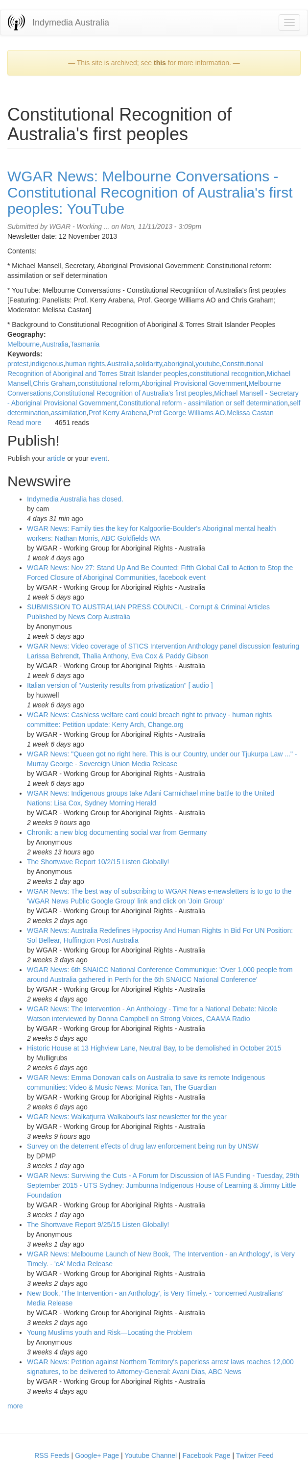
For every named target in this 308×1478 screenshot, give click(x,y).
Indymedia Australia (70, 22)
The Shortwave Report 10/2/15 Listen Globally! (98, 862)
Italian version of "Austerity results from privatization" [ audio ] (120, 685)
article (56, 458)
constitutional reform (108, 383)
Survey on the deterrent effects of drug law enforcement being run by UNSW (143, 1146)
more (15, 1406)
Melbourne (23, 344)
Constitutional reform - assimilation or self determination (202, 403)
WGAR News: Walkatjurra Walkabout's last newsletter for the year (127, 1117)
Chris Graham (54, 383)
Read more (24, 422)
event (99, 458)
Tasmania (84, 344)
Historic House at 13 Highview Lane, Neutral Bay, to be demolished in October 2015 (154, 1048)
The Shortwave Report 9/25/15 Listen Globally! (98, 1224)
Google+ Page (97, 1455)
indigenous (47, 364)
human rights (85, 364)
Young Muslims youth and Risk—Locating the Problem (109, 1332)
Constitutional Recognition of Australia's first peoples (132, 393)
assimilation (69, 413)
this (160, 63)
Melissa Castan (250, 413)
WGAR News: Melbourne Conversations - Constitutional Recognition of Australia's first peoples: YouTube (150, 192)
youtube (207, 364)
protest (17, 364)
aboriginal (179, 364)
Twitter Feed (255, 1455)
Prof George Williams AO (187, 413)
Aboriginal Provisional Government (194, 383)
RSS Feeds (52, 1455)
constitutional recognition (227, 373)
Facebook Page (207, 1455)
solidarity (149, 364)
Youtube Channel (150, 1455)
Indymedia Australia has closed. (75, 499)
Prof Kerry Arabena (118, 413)
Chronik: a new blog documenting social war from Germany (117, 832)
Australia (55, 344)
